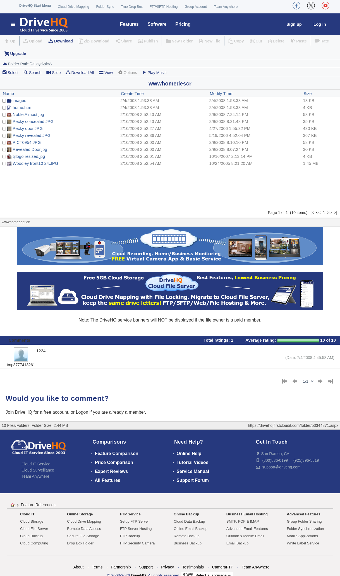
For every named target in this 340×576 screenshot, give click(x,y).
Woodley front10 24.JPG (35, 163)
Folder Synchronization (305, 529)
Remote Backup (187, 536)
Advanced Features (303, 514)
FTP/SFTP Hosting (164, 7)
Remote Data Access (84, 529)
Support (146, 567)
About (78, 567)
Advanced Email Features (247, 529)
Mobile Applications (302, 536)
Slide (53, 72)
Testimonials (193, 567)
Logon (82, 412)
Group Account (196, 7)
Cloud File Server (34, 529)
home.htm (22, 107)
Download (63, 41)
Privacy (167, 567)
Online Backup (186, 514)
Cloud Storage (31, 521)
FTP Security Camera (137, 543)
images (19, 100)
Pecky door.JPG (28, 128)
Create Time (132, 93)
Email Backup (237, 543)
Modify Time (221, 93)
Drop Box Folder (80, 543)
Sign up (294, 24)
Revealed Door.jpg (30, 149)
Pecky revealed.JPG (32, 135)
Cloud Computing (34, 543)
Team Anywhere (226, 7)
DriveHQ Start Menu (35, 6)
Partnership (121, 567)
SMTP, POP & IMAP (242, 521)
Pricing (182, 24)
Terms (97, 567)
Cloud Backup (31, 536)
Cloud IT (27, 514)
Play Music (154, 72)
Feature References (38, 505)
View (106, 72)
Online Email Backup (190, 529)
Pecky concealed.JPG (33, 121)
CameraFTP (222, 567)
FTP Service (130, 514)
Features (129, 24)
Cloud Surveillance (37, 470)
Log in (319, 24)
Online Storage (80, 514)
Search (32, 72)
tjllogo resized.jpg (29, 156)
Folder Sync (105, 7)
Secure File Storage (83, 536)
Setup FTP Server (134, 521)
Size (308, 93)
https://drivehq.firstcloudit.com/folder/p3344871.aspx (293, 425)
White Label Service (303, 543)
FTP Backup (130, 536)
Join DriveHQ (19, 412)
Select (13, 72)
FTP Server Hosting (136, 529)
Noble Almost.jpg (28, 114)
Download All (80, 72)
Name (8, 93)
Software (157, 24)
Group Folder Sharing (304, 521)
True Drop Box (132, 7)
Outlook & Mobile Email (245, 536)
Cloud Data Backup (189, 521)
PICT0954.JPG (27, 142)
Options (127, 72)
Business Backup (188, 543)
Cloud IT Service (35, 464)
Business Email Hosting (247, 514)
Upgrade (18, 53)
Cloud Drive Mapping (73, 7)
